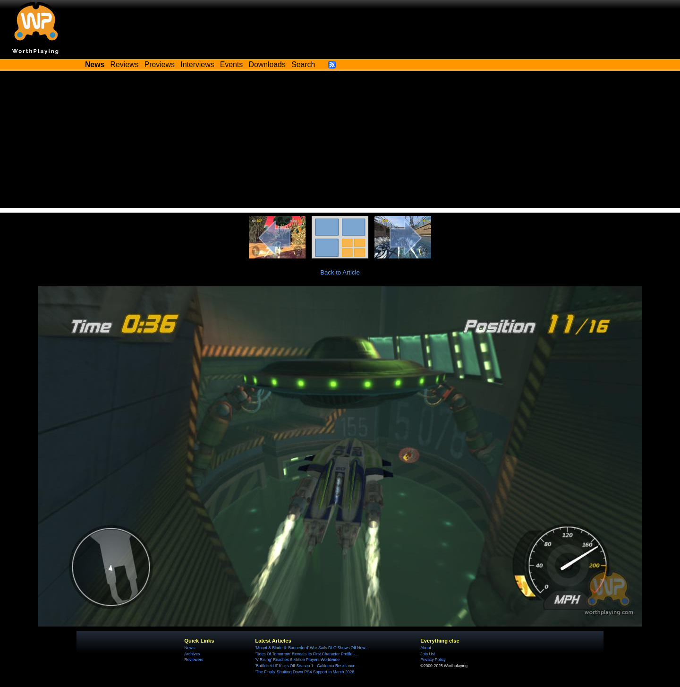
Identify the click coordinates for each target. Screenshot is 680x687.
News (189, 647)
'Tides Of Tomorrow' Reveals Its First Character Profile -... (306, 654)
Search (303, 64)
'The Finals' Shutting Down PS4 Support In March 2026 (304, 672)
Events (231, 64)
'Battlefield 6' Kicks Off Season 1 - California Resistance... (306, 665)
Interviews (197, 64)
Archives (192, 654)
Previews (159, 64)
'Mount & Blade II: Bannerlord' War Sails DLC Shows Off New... (311, 647)
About (425, 647)
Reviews (124, 64)
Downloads (267, 64)
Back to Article (340, 272)
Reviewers (193, 659)
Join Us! (427, 654)
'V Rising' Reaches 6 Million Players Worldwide (297, 659)
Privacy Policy (432, 659)
